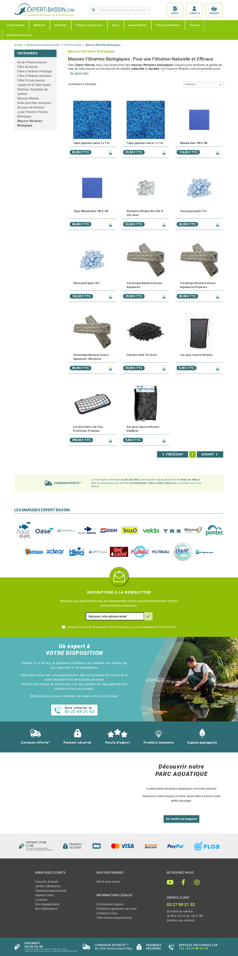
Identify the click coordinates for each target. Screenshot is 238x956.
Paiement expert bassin (50, 890)
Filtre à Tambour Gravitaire (34, 76)
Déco (115, 25)
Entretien (60, 25)
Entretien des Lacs (19, 34)
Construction (15, 25)
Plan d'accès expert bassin (114, 918)
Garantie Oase (44, 895)
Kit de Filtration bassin (32, 62)
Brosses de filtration (30, 107)
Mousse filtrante (28, 98)
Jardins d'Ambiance (48, 886)
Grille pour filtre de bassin (34, 103)
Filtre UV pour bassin (31, 80)
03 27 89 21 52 (197, 948)
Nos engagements (47, 904)
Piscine (195, 25)
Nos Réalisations (46, 909)
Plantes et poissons (89, 25)
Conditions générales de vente (117, 909)
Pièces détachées (168, 25)
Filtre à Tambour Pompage (34, 71)
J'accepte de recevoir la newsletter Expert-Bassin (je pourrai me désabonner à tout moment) (121, 627)
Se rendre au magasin (181, 819)
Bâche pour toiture (108, 881)
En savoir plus (79, 73)
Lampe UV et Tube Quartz (34, 85)
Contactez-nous (107, 913)
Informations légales (110, 904)
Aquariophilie (137, 25)
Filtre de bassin (27, 67)
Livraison (41, 899)
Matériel (39, 25)
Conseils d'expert (46, 881)
